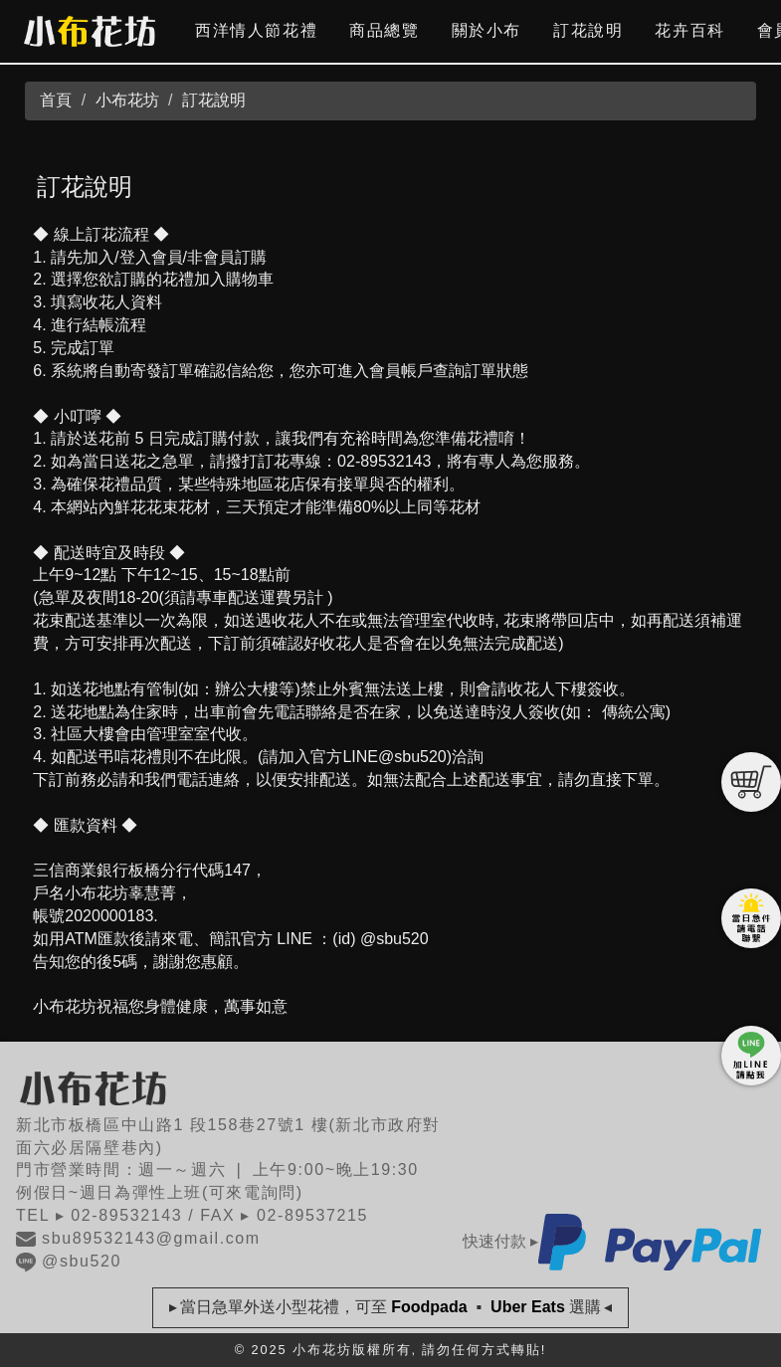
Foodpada (429, 1306)
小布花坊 (127, 100)
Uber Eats (528, 1306)
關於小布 (486, 30)
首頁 (56, 100)
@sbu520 (68, 1261)
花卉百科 (689, 30)
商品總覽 (384, 30)
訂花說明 (588, 30)
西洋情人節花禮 (256, 30)
